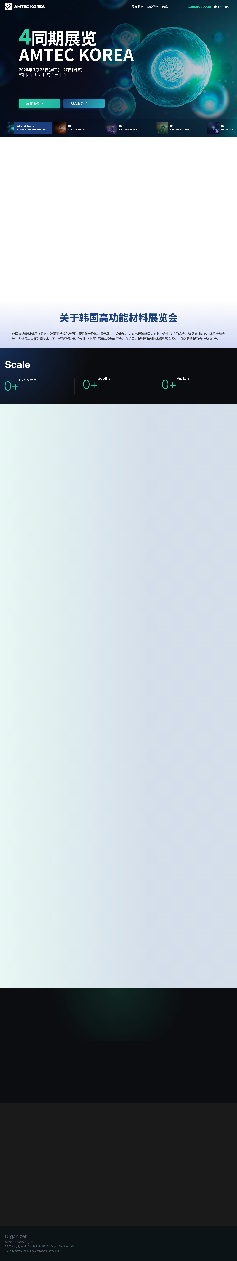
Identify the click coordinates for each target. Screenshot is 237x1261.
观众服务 (79, 103)
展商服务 (34, 103)
